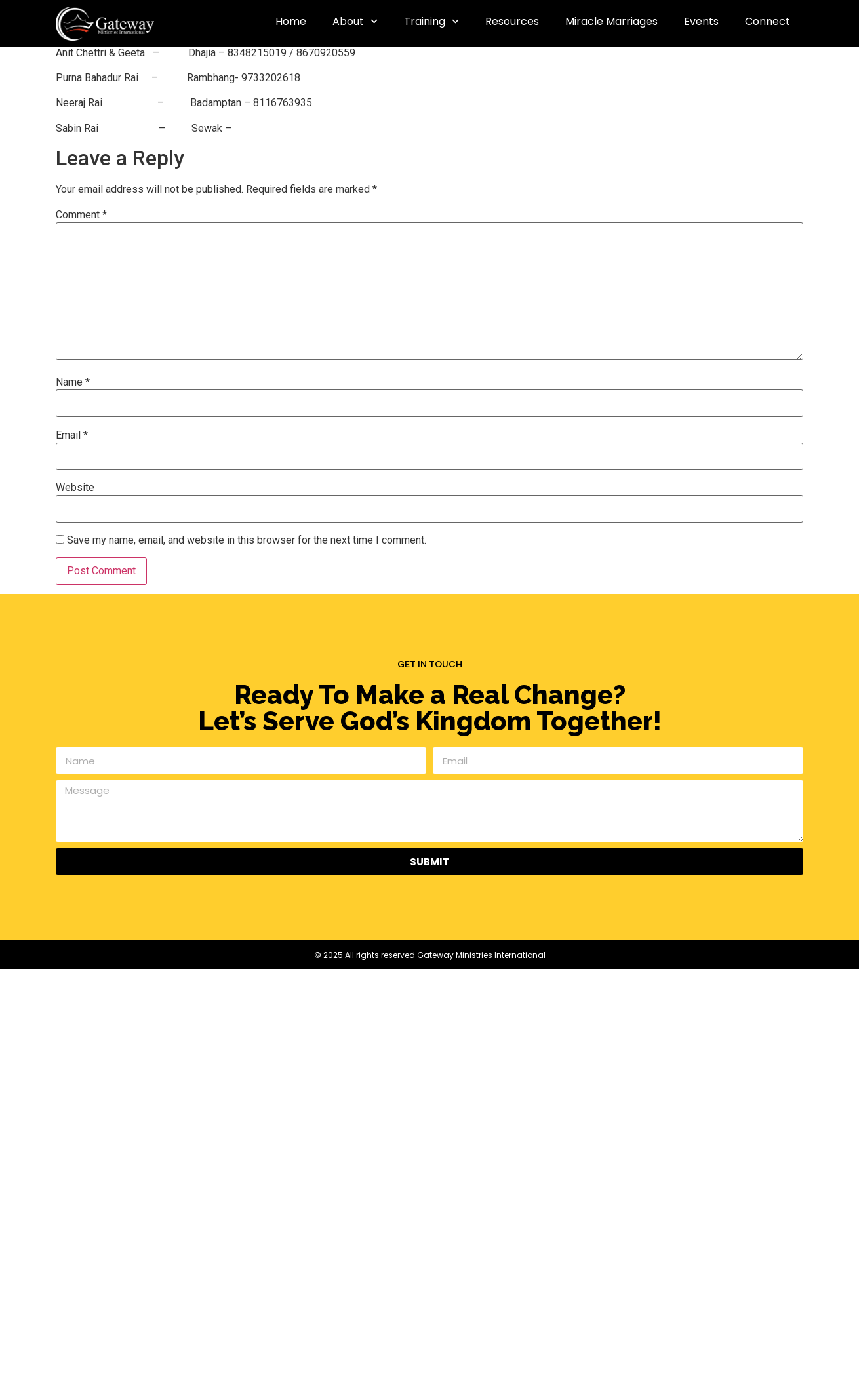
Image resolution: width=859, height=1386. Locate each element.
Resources (512, 21)
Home (290, 21)
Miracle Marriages (611, 21)
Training (431, 21)
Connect (767, 21)
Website (75, 488)
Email (72, 435)
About (355, 21)
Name (73, 382)
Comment (81, 215)
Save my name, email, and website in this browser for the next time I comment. (246, 540)
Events (701, 21)
